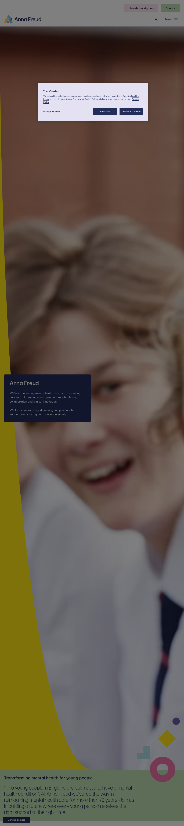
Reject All (105, 111)
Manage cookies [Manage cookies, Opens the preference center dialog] (51, 111)
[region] (93, 102)
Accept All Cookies (131, 111)
